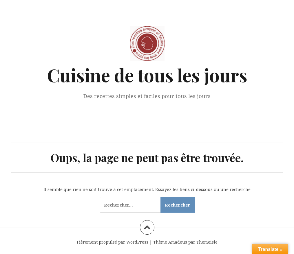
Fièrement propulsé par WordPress (112, 242)
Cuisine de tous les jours (147, 75)
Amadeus (177, 242)
